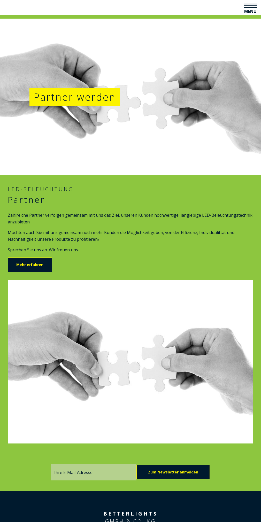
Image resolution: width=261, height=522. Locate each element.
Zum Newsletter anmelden (173, 472)
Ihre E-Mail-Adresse (73, 472)
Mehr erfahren (29, 264)
